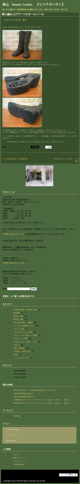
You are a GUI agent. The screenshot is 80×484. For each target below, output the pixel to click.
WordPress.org (19, 464)
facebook (11, 441)
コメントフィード (20, 461)
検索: (4, 289)
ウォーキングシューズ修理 (23, 332)
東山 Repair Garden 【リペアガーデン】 (33, 4)
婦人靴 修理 (21, 20)
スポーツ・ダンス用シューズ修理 (25, 335)
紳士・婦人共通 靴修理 (23, 322)
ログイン (17, 455)
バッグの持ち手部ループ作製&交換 (14, 159)
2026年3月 (17, 416)
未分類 (16, 355)
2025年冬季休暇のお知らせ (23, 393)
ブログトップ (12, 435)
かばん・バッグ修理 (21, 338)
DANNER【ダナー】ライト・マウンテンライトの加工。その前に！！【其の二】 (42, 400)
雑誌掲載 (17, 313)
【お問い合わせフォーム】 (13, 234)
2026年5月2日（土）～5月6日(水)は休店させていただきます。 (36, 390)
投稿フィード (18, 458)
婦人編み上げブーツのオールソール (23, 14)
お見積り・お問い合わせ (22, 351)
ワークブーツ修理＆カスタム (24, 326)
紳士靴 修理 (18, 316)
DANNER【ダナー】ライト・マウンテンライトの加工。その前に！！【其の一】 (42, 403)
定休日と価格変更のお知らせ (24, 397)
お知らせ (17, 345)
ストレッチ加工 (19, 329)
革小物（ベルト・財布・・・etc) (25, 342)
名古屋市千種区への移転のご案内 (25, 310)
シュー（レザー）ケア (21, 358)
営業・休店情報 (19, 348)
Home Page (12, 430)
